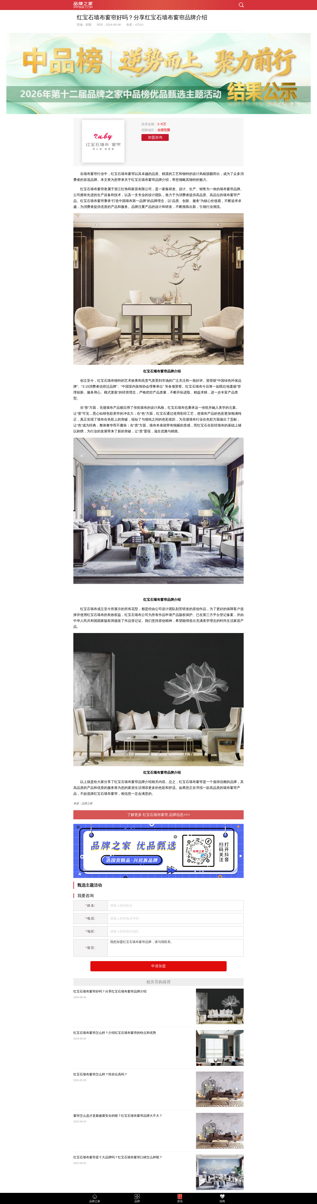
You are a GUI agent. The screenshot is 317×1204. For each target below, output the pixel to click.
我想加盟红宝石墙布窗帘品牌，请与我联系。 (174, 947)
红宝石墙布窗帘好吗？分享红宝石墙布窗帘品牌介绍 (109, 991)
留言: (90, 948)
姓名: (90, 905)
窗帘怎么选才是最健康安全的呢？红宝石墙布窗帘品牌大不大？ (117, 1115)
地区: (90, 931)
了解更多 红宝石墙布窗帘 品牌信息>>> (158, 815)
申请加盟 (158, 966)
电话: (90, 918)
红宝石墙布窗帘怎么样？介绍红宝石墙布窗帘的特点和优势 (114, 1032)
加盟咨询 (155, 137)
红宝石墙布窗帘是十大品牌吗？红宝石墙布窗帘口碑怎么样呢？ (117, 1157)
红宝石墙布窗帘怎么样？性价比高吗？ (100, 1074)
